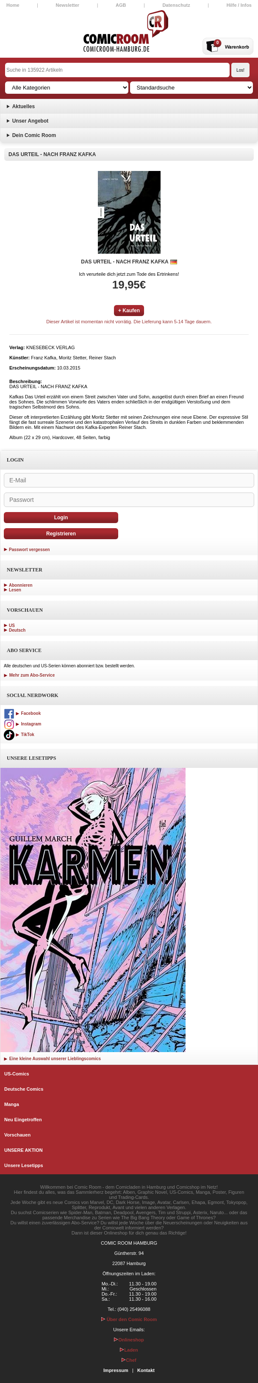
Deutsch (17, 630)
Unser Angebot (30, 121)
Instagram (22, 724)
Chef (129, 1360)
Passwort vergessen (29, 549)
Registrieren (61, 534)
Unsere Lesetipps (23, 1165)
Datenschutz (176, 5)
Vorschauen (17, 1134)
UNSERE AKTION (23, 1150)
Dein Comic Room (34, 135)
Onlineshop (129, 1339)
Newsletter (67, 5)
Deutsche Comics (23, 1089)
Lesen (15, 590)
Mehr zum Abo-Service (29, 675)
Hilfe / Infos (239, 5)
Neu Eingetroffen (23, 1119)
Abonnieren (21, 585)
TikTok (19, 734)
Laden (129, 1349)
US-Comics (16, 1073)
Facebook (22, 713)
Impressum (115, 1370)
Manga (11, 1104)
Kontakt (146, 1370)
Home (12, 5)
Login (61, 518)
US (12, 625)
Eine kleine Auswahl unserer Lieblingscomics (52, 1058)
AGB (121, 5)
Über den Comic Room (129, 1319)
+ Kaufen (129, 311)
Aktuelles (23, 106)
